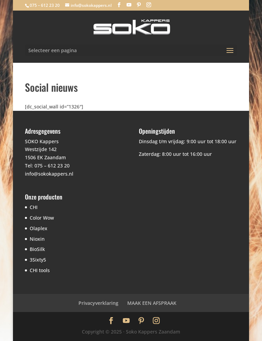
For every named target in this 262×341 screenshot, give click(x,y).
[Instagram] (148, 5)
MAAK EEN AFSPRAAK (151, 303)
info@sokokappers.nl (49, 173)
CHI (34, 207)
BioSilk (37, 249)
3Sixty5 (38, 259)
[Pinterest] (138, 5)
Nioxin (37, 239)
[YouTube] (129, 5)
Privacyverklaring (98, 303)
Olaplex (38, 228)
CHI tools (40, 270)
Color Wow (42, 217)
